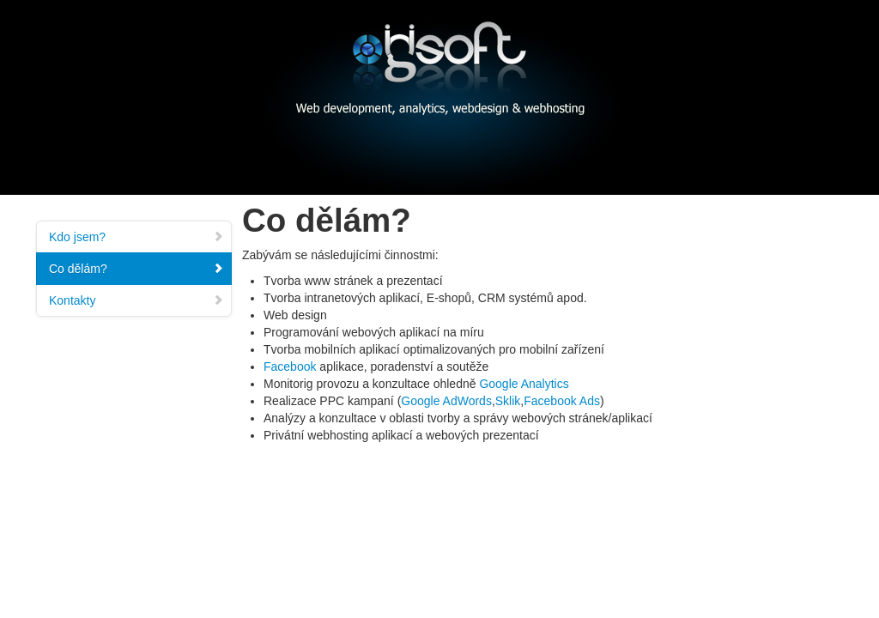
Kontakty (136, 300)
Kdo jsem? (136, 237)
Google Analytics (523, 384)
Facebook (290, 366)
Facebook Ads (562, 401)
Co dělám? (136, 269)
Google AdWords (446, 401)
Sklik (508, 401)
